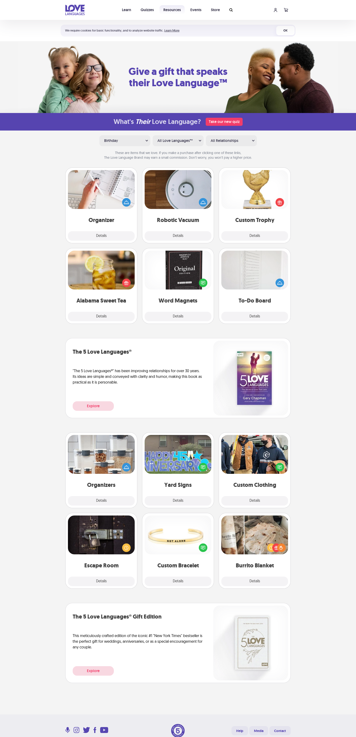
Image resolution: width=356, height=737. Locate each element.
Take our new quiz (224, 121)
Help (239, 731)
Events (195, 9)
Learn (126, 9)
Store (215, 9)
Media (258, 731)
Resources (172, 9)
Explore (93, 405)
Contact (280, 731)
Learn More (171, 30)
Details (101, 236)
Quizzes (147, 9)
